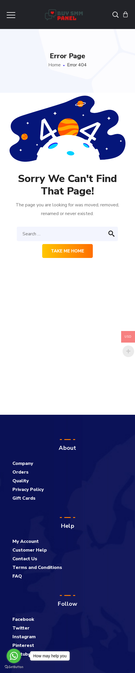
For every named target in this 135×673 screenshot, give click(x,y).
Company (22, 463)
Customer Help (29, 550)
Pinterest (23, 645)
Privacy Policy (28, 489)
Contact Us (24, 559)
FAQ (17, 576)
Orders (20, 472)
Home (54, 65)
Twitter (20, 628)
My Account (25, 541)
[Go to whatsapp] (14, 656)
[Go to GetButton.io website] (14, 667)
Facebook (23, 619)
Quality (20, 481)
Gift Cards (24, 498)
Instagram (24, 637)
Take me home (67, 251)
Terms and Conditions (37, 567)
